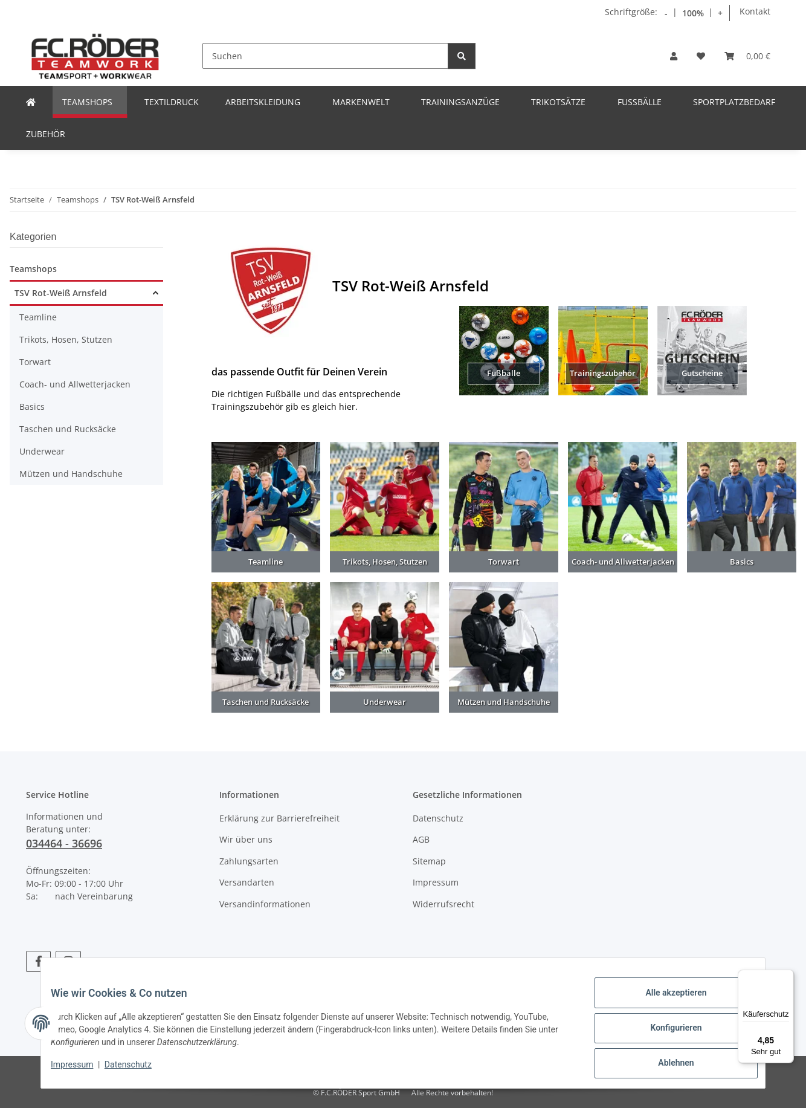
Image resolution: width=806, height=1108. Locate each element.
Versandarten (246, 882)
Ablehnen (666, 1065)
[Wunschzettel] (701, 56)
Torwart (35, 362)
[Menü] (786, 977)
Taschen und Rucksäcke (67, 429)
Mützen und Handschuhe (71, 473)
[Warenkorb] (747, 56)
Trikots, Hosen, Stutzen (65, 339)
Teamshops (33, 268)
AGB (421, 839)
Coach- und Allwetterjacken (75, 384)
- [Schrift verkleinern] (666, 13)
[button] (673, 56)
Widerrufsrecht (443, 904)
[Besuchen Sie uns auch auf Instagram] (68, 961)
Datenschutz (137, 1070)
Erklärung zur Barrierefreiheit (279, 818)
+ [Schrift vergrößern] (720, 13)
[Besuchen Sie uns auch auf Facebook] (38, 961)
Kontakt (755, 11)
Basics (32, 406)
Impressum (81, 1070)
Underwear (42, 451)
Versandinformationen (265, 904)
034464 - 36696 (64, 843)
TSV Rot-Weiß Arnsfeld (61, 293)
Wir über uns (245, 839)
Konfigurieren (666, 1033)
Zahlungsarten (249, 861)
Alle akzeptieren (666, 1002)
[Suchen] (325, 56)
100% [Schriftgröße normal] (693, 13)
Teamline (38, 317)
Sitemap (429, 861)
